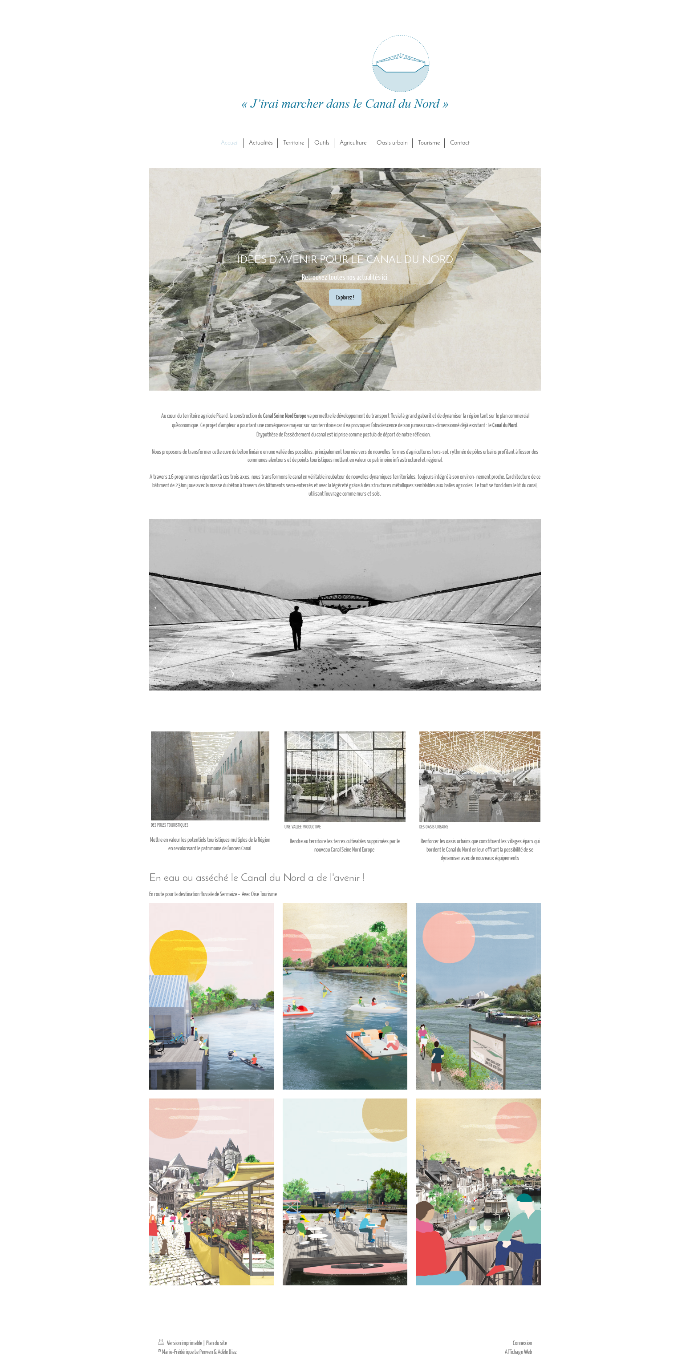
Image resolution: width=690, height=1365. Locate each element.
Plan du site (216, 1342)
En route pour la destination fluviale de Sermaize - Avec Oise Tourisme (213, 893)
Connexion (522, 1342)
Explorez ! (345, 297)
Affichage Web (518, 1351)
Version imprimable (180, 1342)
